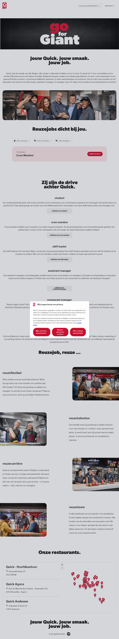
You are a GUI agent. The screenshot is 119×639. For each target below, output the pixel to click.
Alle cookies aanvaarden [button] (78, 332)
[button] (41, 332)
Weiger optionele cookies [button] (60, 332)
